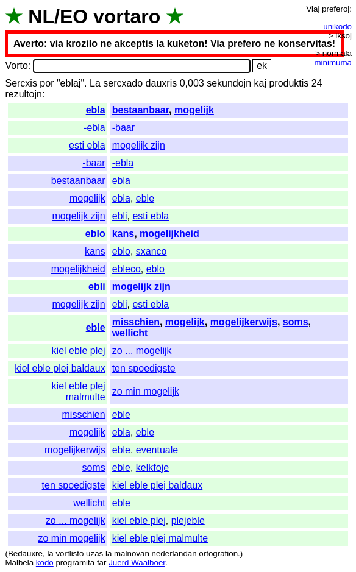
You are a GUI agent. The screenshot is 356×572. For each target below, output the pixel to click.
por (47, 83)
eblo (95, 233)
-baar (123, 127)
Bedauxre (25, 553)
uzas (94, 553)
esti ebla (87, 145)
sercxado (123, 83)
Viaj (312, 8)
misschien (136, 322)
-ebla (94, 127)
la (50, 553)
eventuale (157, 450)
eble (145, 198)
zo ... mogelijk (142, 350)
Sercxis (21, 83)
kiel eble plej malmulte (78, 391)
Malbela (19, 562)
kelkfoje (152, 467)
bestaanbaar (140, 110)
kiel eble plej (78, 350)
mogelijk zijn (138, 145)
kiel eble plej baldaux (60, 368)
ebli (119, 216)
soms (295, 322)
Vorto (16, 65)
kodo (45, 562)
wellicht (130, 333)
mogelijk (194, 110)
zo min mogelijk (145, 391)
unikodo (337, 26)
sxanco (151, 251)
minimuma (333, 62)
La (95, 83)
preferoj (335, 8)
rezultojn (23, 94)
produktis (288, 83)
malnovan (131, 553)
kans (123, 233)
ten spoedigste (144, 368)
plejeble (188, 520)
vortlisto (69, 553)
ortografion (218, 553)
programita (74, 562)
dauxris (161, 83)
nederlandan (174, 553)
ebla (95, 110)
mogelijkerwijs (243, 322)
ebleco (126, 269)
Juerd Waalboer (137, 562)
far (102, 562)
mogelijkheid (169, 233)
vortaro (126, 16)
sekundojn (229, 83)
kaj (260, 83)
